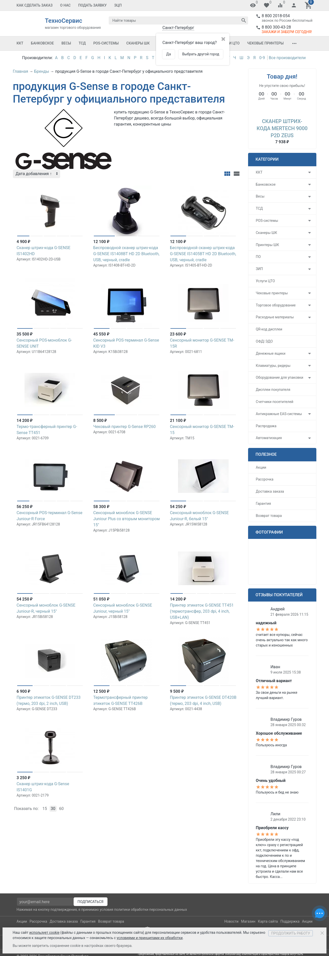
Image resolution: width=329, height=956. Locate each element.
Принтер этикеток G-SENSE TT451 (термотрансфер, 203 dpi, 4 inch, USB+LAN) (202, 611)
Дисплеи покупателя (273, 390)
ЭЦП (118, 5)
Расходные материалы (275, 317)
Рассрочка (265, 479)
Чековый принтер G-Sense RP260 (124, 426)
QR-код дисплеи (269, 329)
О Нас (65, 5)
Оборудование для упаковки (279, 377)
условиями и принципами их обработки (150, 938)
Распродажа (266, 426)
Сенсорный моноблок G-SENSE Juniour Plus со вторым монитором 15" (126, 518)
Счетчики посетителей (274, 402)
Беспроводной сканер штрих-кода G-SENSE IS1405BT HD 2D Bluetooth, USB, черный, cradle (203, 253)
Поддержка (290, 921)
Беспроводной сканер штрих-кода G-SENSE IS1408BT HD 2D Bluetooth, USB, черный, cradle (126, 253)
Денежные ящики (271, 353)
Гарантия (263, 503)
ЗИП (259, 269)
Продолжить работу (290, 933)
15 (44, 808)
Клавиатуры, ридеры (273, 366)
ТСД (82, 43)
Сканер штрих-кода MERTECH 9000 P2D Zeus (282, 128)
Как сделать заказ (35, 5)
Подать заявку (92, 5)
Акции (261, 467)
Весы (66, 43)
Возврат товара (269, 516)
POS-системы (106, 43)
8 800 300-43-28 (276, 27)
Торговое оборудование (276, 305)
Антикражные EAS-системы (279, 414)
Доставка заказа (270, 491)
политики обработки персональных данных (150, 909)
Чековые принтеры (265, 43)
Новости (231, 921)
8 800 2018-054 (276, 15)
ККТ (20, 43)
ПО (258, 257)
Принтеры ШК (267, 245)
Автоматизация (269, 438)
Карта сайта (268, 921)
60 (61, 808)
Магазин (248, 921)
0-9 (262, 57)
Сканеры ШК (138, 43)
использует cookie (44, 932)
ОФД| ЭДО (264, 341)
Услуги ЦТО (265, 281)
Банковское (42, 43)
